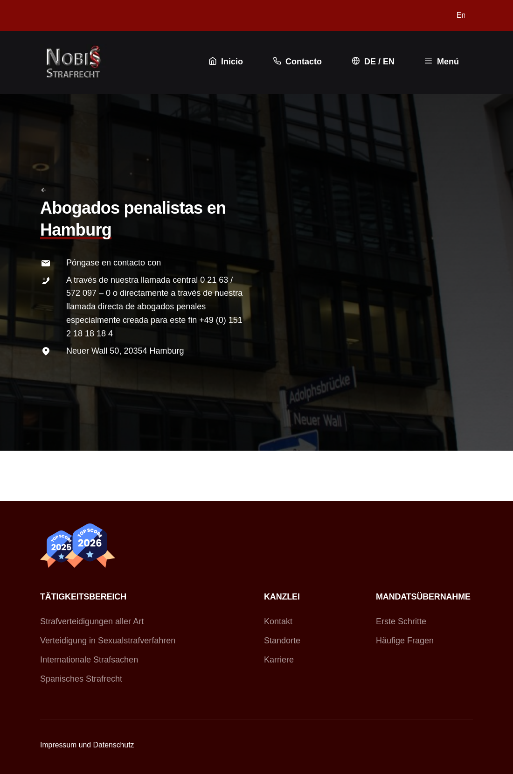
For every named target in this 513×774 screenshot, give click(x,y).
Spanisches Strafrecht (81, 678)
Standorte (282, 640)
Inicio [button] (225, 61)
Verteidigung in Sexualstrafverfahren (107, 640)
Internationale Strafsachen (89, 659)
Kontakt (278, 621)
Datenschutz (113, 745)
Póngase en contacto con (113, 262)
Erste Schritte (401, 621)
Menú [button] (441, 61)
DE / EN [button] (372, 61)
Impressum (58, 745)
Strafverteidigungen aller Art (92, 621)
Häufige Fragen (405, 640)
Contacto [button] (296, 61)
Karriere (279, 659)
